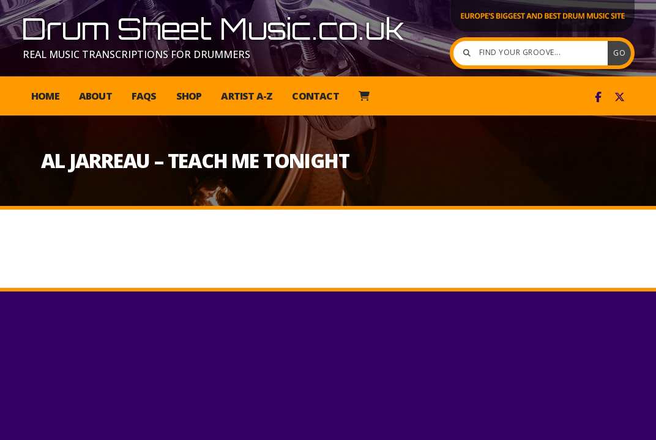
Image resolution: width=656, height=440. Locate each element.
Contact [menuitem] (315, 96)
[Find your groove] (534, 53)
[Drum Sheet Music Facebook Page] (598, 97)
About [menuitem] (95, 96)
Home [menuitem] (45, 96)
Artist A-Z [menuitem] (246, 96)
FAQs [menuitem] (144, 96)
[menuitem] (364, 96)
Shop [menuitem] (189, 96)
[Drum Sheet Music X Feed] (619, 97)
